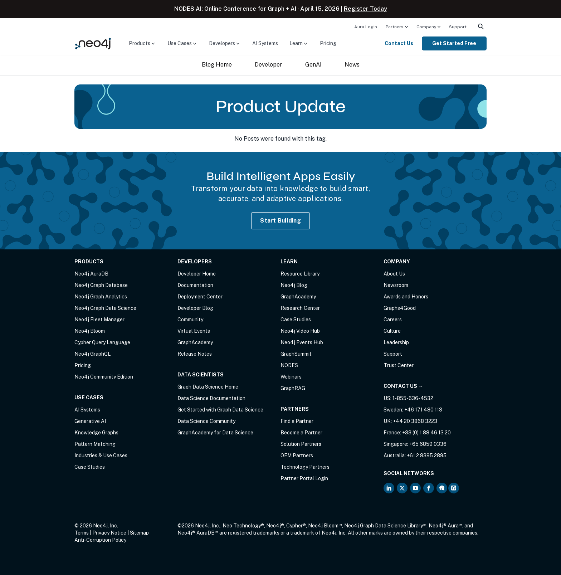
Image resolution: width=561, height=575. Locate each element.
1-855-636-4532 (412, 398)
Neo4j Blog (293, 285)
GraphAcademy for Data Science (215, 432)
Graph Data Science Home (207, 387)
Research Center (300, 308)
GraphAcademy (195, 342)
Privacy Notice (109, 533)
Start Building (280, 220)
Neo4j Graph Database (101, 285)
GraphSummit (296, 354)
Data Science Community (206, 421)
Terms (81, 533)
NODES (289, 365)
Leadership (396, 342)
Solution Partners (300, 444)
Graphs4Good (400, 308)
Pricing (328, 43)
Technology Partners (305, 467)
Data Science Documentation (211, 398)
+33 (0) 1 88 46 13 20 (426, 432)
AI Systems (265, 43)
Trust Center (399, 365)
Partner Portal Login (304, 478)
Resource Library (299, 274)
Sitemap (139, 533)
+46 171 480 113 (423, 410)
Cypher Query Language (102, 342)
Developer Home (196, 274)
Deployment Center (200, 296)
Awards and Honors (406, 296)
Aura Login (365, 26)
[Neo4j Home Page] (93, 43)
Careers (393, 319)
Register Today (365, 8)
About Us (394, 274)
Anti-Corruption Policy (100, 540)
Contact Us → (403, 386)
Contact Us (399, 43)
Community (190, 319)
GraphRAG (292, 388)
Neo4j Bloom (89, 331)
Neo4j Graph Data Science (105, 308)
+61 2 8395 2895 (427, 455)
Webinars (291, 377)
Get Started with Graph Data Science (220, 410)
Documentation (195, 285)
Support (458, 26)
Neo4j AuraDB (91, 274)
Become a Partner (301, 432)
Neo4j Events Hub (301, 342)
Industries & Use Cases (100, 455)
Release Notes (194, 354)
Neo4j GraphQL (92, 354)
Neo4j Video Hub (300, 331)
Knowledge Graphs (96, 432)
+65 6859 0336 (428, 444)
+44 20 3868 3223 (415, 421)
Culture (392, 331)
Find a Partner (296, 421)
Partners (395, 26)
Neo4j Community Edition (103, 377)
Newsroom (396, 285)
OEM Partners (296, 455)
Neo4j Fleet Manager (99, 319)
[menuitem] (365, 26)
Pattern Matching (95, 444)
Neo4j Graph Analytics (100, 296)
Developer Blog (195, 308)
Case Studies (89, 467)
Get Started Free (454, 43)
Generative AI (90, 421)
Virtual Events (193, 331)
